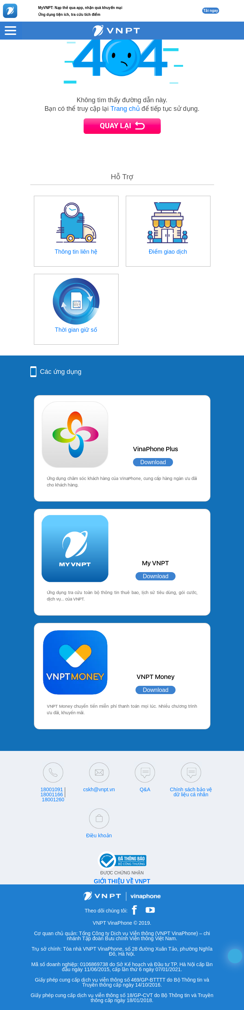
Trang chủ (124, 108)
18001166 (51, 794)
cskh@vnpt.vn (99, 789)
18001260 (53, 799)
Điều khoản (99, 835)
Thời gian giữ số (76, 330)
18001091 (51, 789)
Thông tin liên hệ (76, 252)
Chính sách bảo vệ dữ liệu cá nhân (191, 792)
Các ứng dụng (60, 371)
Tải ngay (210, 11)
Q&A (144, 789)
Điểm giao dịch (168, 252)
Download (153, 462)
